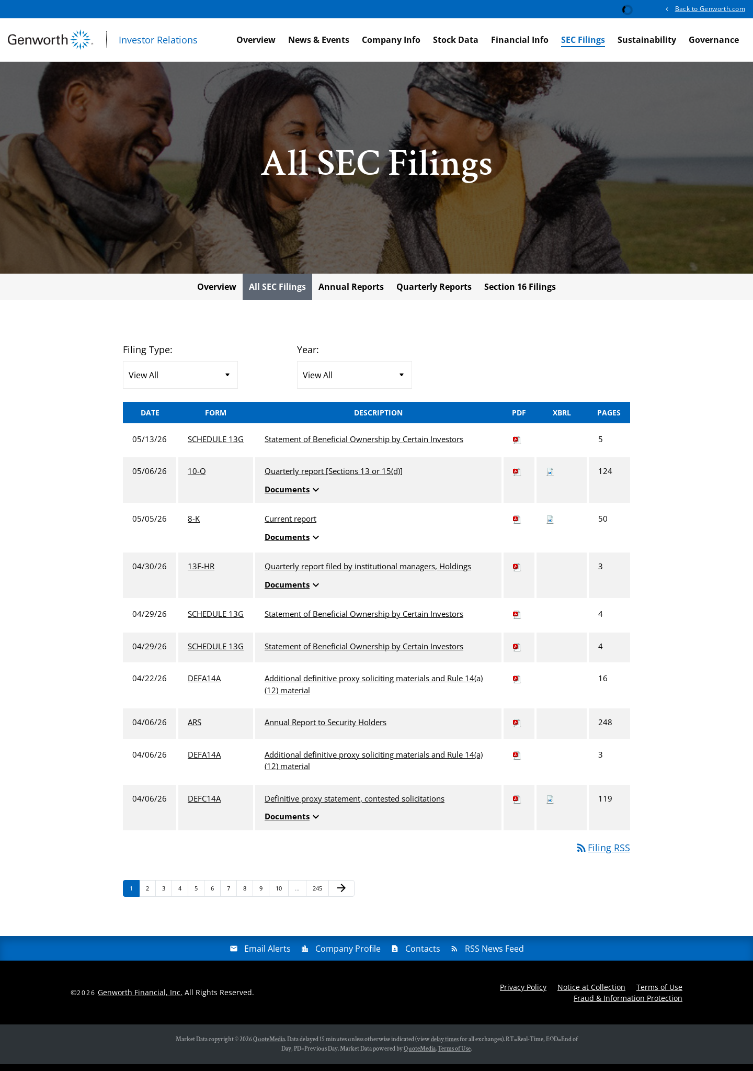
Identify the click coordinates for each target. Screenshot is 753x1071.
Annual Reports (351, 293)
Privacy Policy (523, 994)
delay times (445, 1046)
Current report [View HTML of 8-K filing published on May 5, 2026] (290, 526)
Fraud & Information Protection (628, 1005)
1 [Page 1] (134, 897)
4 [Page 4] (183, 897)
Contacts (422, 955)
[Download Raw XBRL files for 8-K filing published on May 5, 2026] (550, 526)
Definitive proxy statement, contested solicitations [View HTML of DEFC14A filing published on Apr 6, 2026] (354, 805)
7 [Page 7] (231, 897)
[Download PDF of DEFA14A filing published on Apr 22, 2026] (517, 685)
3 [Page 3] (167, 897)
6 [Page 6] (215, 897)
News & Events (318, 40)
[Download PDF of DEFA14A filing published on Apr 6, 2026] (517, 761)
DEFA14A (204, 685)
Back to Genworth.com (710, 8)
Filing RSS (602, 854)
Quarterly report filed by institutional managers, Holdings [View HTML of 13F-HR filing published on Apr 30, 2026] (368, 573)
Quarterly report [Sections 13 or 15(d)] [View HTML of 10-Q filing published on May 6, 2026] (334, 478)
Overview (256, 40)
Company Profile (348, 955)
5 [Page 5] (199, 897)
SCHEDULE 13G (216, 446)
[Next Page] (341, 895)
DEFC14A (204, 805)
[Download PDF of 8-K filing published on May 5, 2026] (517, 526)
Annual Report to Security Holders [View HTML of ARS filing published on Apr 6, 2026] (325, 729)
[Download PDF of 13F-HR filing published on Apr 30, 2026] (517, 573)
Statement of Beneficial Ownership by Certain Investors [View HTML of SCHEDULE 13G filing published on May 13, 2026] (364, 446)
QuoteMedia (269, 1046)
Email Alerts (267, 955)
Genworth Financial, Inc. (140, 999)
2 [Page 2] (150, 897)
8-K (194, 526)
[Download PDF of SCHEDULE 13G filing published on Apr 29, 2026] (517, 621)
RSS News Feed (494, 955)
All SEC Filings (277, 293)
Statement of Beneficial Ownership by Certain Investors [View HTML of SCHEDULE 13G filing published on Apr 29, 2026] (364, 621)
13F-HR (201, 573)
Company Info (391, 40)
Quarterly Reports (434, 293)
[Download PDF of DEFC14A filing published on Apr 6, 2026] (517, 805)
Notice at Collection (591, 994)
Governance (714, 40)
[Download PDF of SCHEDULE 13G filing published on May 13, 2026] (517, 446)
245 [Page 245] (318, 897)
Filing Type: (148, 356)
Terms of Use (659, 994)
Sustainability (647, 40)
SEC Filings (583, 40)
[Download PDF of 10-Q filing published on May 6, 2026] (517, 478)
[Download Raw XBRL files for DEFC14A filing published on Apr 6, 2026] (550, 805)
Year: (308, 356)
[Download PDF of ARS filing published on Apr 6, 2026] (517, 729)
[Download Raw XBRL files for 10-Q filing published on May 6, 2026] (550, 478)
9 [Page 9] (264, 897)
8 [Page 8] (248, 897)
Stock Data (455, 40)
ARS (194, 729)
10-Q (197, 478)
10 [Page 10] (281, 897)
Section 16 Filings (520, 293)
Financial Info (520, 40)
